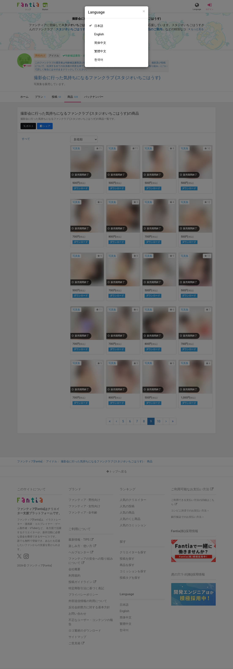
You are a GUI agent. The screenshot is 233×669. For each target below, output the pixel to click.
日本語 (98, 25)
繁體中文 (100, 51)
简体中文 (100, 42)
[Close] (144, 11)
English (99, 34)
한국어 (98, 59)
